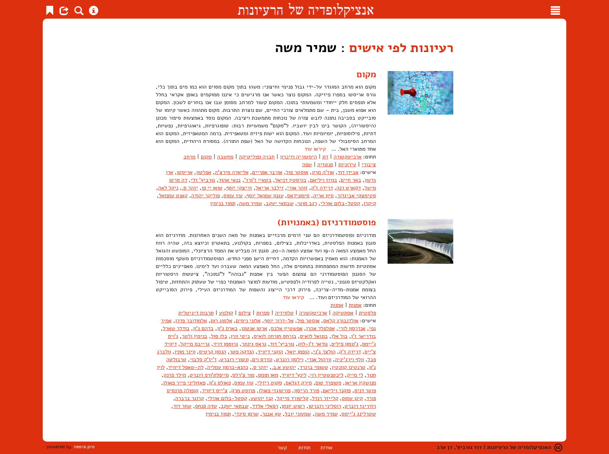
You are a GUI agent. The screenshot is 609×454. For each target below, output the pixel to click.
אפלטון (203, 172)
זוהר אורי (297, 187)
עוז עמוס (233, 195)
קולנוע (226, 313)
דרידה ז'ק (322, 187)
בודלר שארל (176, 328)
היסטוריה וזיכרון (298, 156)
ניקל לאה (168, 187)
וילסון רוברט (289, 359)
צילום (244, 313)
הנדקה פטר (242, 351)
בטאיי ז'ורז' (257, 180)
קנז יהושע (262, 398)
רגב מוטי (307, 203)
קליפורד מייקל (292, 398)
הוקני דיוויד (270, 351)
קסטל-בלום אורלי (340, 203)
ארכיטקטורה (348, 156)
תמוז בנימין (222, 203)
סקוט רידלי (269, 382)
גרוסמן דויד (225, 344)
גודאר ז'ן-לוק (313, 344)
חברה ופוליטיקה (257, 156)
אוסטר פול (297, 172)
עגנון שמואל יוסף (265, 195)
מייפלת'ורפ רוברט (209, 375)
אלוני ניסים (248, 320)
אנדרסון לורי (351, 328)
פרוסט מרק (243, 390)
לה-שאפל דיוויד (186, 367)
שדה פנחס (206, 406)
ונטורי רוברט (234, 359)
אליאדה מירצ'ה (232, 172)
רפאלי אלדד (265, 406)
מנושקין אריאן (360, 382)
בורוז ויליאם (323, 180)
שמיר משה (250, 203)
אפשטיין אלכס (287, 328)
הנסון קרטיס (212, 351)
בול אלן (339, 336)
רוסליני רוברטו (324, 406)
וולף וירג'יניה (349, 359)
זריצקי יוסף (239, 187)
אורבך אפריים (267, 172)
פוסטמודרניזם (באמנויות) (325, 222)
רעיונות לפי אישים (397, 47)
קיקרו (370, 203)
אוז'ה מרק (323, 172)
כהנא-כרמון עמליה (227, 367)
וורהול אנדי (319, 359)
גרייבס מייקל (195, 344)
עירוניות (347, 164)
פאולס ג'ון (220, 382)
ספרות (263, 313)
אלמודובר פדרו (191, 320)
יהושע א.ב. (283, 367)
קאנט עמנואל (173, 195)
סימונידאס (298, 195)
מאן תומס (268, 375)
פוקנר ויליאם (337, 390)
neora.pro (84, 447)
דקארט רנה (348, 187)
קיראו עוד (315, 149)
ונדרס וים (262, 359)
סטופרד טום (328, 382)
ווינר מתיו (184, 351)
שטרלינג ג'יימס (358, 413)
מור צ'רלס (243, 375)
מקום (365, 74)
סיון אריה (323, 195)
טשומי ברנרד (313, 367)
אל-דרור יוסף (279, 320)
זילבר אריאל (270, 187)
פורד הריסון (306, 390)
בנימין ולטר (194, 336)
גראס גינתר (254, 344)
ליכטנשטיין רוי (326, 375)
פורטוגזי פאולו (275, 390)
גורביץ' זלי (203, 180)
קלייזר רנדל (325, 398)
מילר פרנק (175, 375)
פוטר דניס (365, 390)
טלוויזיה (284, 313)
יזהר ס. (190, 187)
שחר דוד (182, 406)
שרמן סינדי (246, 413)
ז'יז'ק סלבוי (203, 359)
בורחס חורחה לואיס (275, 336)
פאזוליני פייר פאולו (184, 382)
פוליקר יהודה (205, 195)
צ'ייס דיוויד (215, 390)
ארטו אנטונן (254, 328)
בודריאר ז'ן (363, 336)
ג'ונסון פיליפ (344, 344)
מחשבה (225, 156)
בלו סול (219, 336)
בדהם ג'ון (203, 328)
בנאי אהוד (230, 180)
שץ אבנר (271, 413)
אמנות (355, 305)
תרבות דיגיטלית (196, 313)
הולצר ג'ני (324, 351)
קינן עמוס (352, 398)
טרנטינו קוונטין (348, 367)
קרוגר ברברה (189, 398)
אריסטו (185, 172)
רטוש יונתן (293, 406)
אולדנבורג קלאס (340, 320)
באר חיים (351, 180)
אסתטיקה (342, 313)
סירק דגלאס (298, 382)
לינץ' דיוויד (294, 375)
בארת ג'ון (227, 328)
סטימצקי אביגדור (356, 195)
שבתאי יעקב (280, 203)
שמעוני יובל (298, 413)
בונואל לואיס (314, 336)
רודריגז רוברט (360, 406)
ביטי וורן (240, 336)
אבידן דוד (348, 172)
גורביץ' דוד (282, 344)
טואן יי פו (212, 187)
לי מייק (355, 375)
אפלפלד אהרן (320, 328)
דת (325, 156)
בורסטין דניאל (290, 180)
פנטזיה (325, 164)
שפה (307, 164)
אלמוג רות (221, 320)
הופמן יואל (298, 351)
